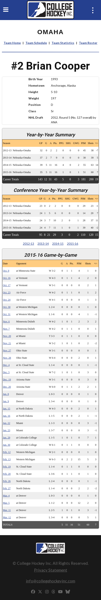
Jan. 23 (6, 430)
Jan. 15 (6, 408)
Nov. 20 (7, 336)
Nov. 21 (7, 343)
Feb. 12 (6, 452)
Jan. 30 (6, 444)
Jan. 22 (6, 423)
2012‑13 (28, 243)
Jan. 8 (6, 394)
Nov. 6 (6, 321)
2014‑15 (58, 243)
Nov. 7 (6, 328)
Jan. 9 (6, 401)
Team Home (12, 43)
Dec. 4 (6, 365)
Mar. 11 (7, 510)
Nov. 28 (7, 357)
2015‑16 (72, 243)
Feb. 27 (6, 488)
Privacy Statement (50, 570)
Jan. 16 (6, 415)
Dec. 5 (6, 372)
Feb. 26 (6, 481)
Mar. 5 (6, 502)
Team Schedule (36, 43)
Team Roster (88, 43)
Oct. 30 (6, 307)
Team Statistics (63, 43)
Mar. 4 (6, 495)
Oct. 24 (6, 299)
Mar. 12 (7, 517)
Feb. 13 (6, 459)
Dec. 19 (7, 379)
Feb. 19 (6, 466)
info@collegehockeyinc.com (50, 580)
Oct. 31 (6, 314)
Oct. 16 (6, 278)
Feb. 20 (6, 473)
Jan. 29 (6, 437)
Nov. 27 (7, 350)
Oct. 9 (6, 270)
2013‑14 (43, 243)
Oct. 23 (6, 292)
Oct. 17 (6, 285)
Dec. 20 (7, 386)
